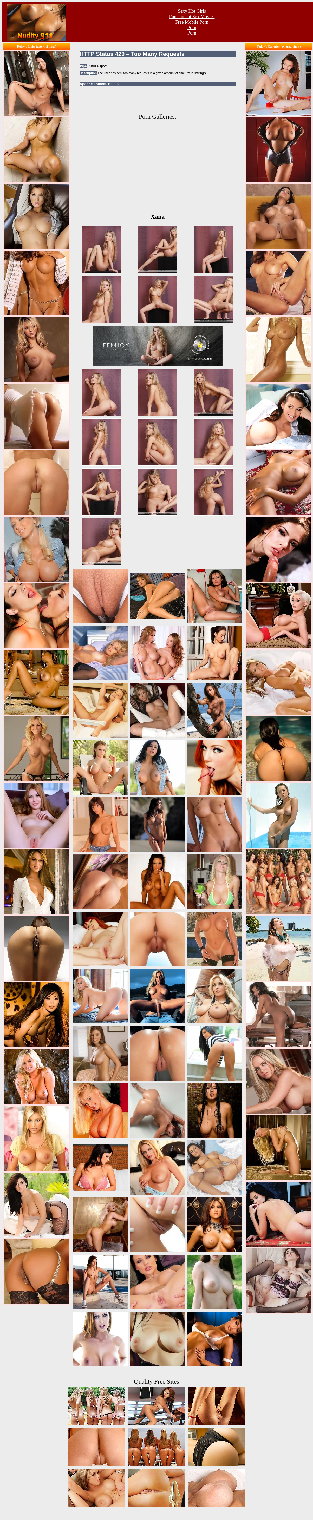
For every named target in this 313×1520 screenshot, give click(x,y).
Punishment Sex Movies (191, 16)
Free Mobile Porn (191, 22)
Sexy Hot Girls (192, 11)
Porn (191, 27)
